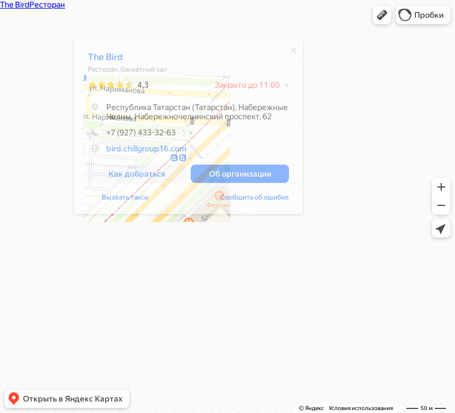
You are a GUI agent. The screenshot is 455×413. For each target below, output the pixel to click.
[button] (382, 15)
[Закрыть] (294, 53)
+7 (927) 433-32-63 (132, 135)
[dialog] (189, 130)
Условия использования (361, 408)
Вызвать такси (125, 200)
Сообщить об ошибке (255, 200)
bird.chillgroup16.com (147, 151)
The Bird (106, 59)
